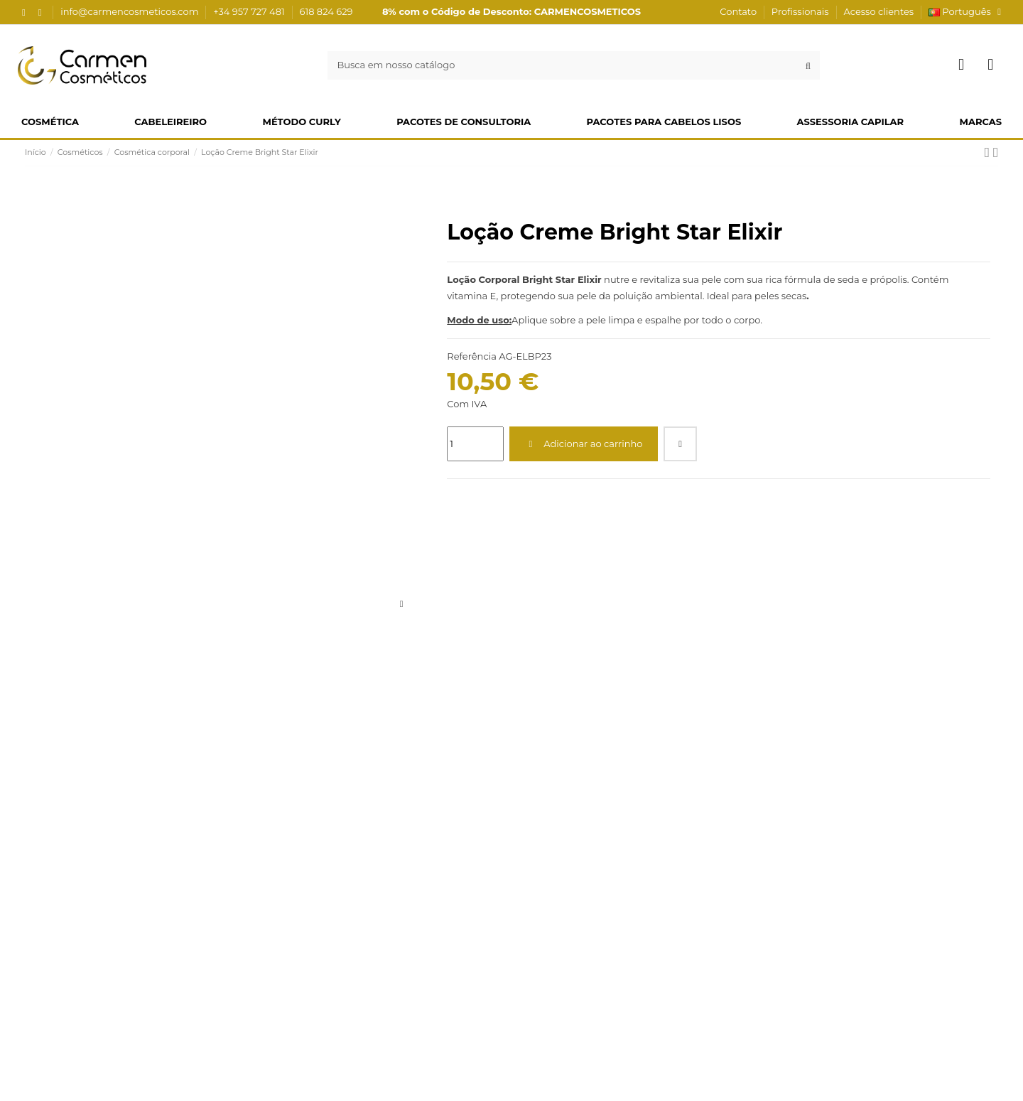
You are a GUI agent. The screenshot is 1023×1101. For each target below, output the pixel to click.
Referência (471, 356)
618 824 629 (326, 11)
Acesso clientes (878, 11)
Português (967, 11)
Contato (739, 11)
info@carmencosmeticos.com (130, 11)
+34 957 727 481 (250, 11)
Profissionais (801, 11)
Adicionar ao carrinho (584, 443)
